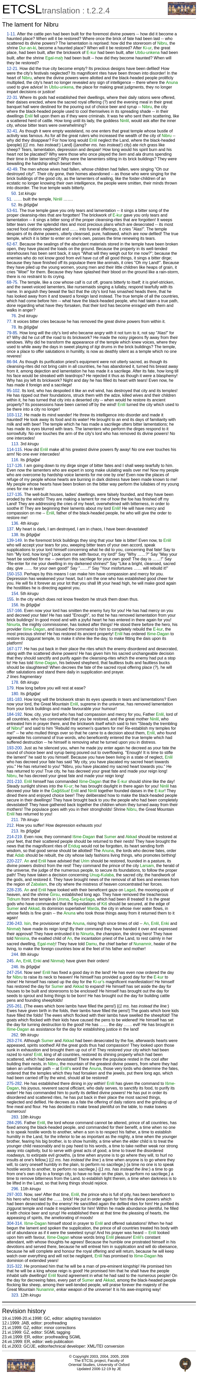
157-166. (15, 610)
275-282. (15, 1083)
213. (15, 831)
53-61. (12, 210)
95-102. (14, 390)
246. (15, 967)
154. (15, 593)
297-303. (15, 1194)
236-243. (15, 923)
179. (11, 688)
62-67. (12, 244)
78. (14, 327)
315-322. (15, 1266)
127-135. (15, 494)
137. (11, 529)
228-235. (15, 890)
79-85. (12, 333)
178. (15, 682)
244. (15, 954)
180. (15, 694)
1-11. (11, 34)
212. (11, 825)
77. (9, 321)
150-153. (15, 574)
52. (14, 205)
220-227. (15, 861)
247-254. (15, 972)
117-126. (15, 465)
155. (11, 599)
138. (15, 535)
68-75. (12, 282)
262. (15, 1035)
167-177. (15, 649)
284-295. (15, 1123)
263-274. (15, 1040)
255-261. (15, 1006)
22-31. (12, 97)
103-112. (15, 415)
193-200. (15, 748)
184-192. (15, 714)
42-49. (12, 169)
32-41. (12, 131)
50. (14, 193)
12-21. (12, 68)
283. (15, 1117)
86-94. (12, 362)
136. (15, 523)
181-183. (15, 699)
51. (9, 199)
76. (14, 316)
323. (15, 1295)
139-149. (15, 540)
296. (15, 1189)
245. (11, 961)
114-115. (15, 449)
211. (15, 819)
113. (15, 444)
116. (15, 460)
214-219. (15, 837)
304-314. (15, 1223)
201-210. (15, 781)
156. (15, 605)
